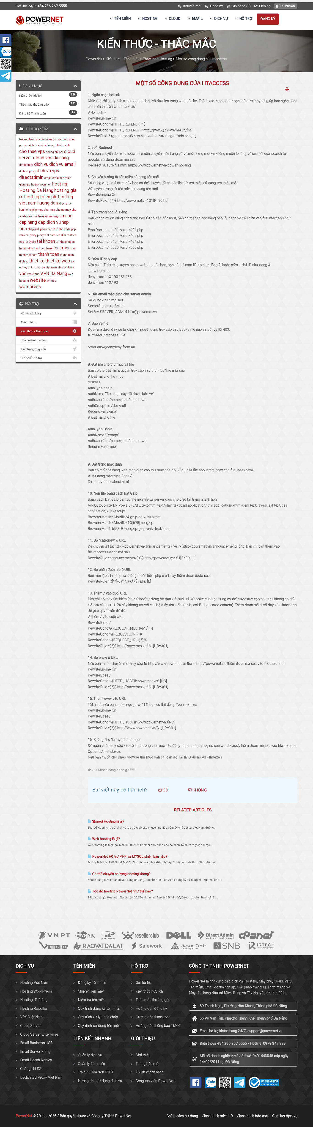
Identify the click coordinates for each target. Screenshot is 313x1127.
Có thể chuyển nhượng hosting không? (119, 874)
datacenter (26, 164)
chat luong (48, 145)
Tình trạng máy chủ (48, 349)
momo (49, 216)
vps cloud (33, 274)
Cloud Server (30, 1025)
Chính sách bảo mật (252, 1116)
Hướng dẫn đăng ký (151, 1008)
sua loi (23, 241)
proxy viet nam (46, 235)
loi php (33, 209)
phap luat (33, 229)
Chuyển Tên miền (91, 991)
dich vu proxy (27, 171)
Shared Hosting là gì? (106, 821)
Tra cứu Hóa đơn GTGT (96, 1072)
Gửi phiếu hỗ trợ (48, 358)
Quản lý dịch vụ (90, 1055)
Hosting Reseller (33, 1008)
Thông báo (48, 322)
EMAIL (197, 18)
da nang (61, 158)
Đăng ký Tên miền (92, 982)
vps (22, 273)
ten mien (62, 248)
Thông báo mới (147, 1064)
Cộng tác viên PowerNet (155, 1081)
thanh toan (48, 254)
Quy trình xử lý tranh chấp (98, 1017)
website (38, 280)
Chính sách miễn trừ (217, 1116)
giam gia (24, 184)
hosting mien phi (40, 196)
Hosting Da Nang (36, 190)
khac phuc (65, 203)
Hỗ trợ (245, 18)
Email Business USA (36, 1043)
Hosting (149, 18)
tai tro (30, 248)
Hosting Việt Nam (34, 982)
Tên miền (122, 18)
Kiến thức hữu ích (149, 991)
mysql (58, 216)
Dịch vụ (221, 18)
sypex (32, 241)
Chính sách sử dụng (182, 1116)
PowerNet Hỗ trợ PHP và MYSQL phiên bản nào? (127, 856)
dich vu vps (48, 170)
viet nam (51, 267)
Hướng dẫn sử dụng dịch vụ (100, 1081)
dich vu (41, 164)
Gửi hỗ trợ (143, 982)
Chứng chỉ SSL (32, 1069)
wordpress (30, 286)
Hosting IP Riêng (33, 1000)
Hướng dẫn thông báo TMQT (158, 1025)
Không (197, 790)
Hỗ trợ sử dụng (48, 313)
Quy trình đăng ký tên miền (99, 1008)
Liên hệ (264, 6)
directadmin (31, 177)
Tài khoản (287, 6)
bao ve (57, 139)
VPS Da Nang (53, 273)
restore (71, 235)
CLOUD (174, 18)
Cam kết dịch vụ (284, 1116)
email (47, 178)
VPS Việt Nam (31, 1017)
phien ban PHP (49, 229)
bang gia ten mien (40, 139)
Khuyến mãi (192, 6)
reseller (61, 235)
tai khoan (46, 241)
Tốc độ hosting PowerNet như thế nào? (120, 891)
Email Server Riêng (35, 1051)
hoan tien (45, 184)
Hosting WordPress (36, 991)
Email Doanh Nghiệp (36, 1060)
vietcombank (66, 267)
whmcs (51, 280)
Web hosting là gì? (104, 839)
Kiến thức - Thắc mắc (48, 331)
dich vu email (62, 164)
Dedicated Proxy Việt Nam (41, 1077)
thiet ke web (57, 261)
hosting (59, 184)
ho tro (34, 184)
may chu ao (56, 209)
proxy (33, 235)
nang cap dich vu (44, 222)
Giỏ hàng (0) (241, 6)
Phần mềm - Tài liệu (48, 340)
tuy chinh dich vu (34, 267)
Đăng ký (216, 6)
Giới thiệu (143, 1055)
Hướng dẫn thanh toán (153, 1017)
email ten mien (61, 178)
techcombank (43, 248)
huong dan (47, 203)
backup (23, 139)
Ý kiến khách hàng (150, 1072)
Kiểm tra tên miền (91, 1000)
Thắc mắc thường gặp (153, 1000)
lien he (23, 209)
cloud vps (42, 158)
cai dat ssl (33, 145)
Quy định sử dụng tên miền (99, 1025)
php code (64, 229)
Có (163, 790)
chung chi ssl (54, 152)
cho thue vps (32, 151)
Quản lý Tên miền (91, 1064)
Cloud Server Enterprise (39, 1034)
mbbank (39, 216)
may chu (43, 209)
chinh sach (62, 145)
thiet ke (36, 261)
